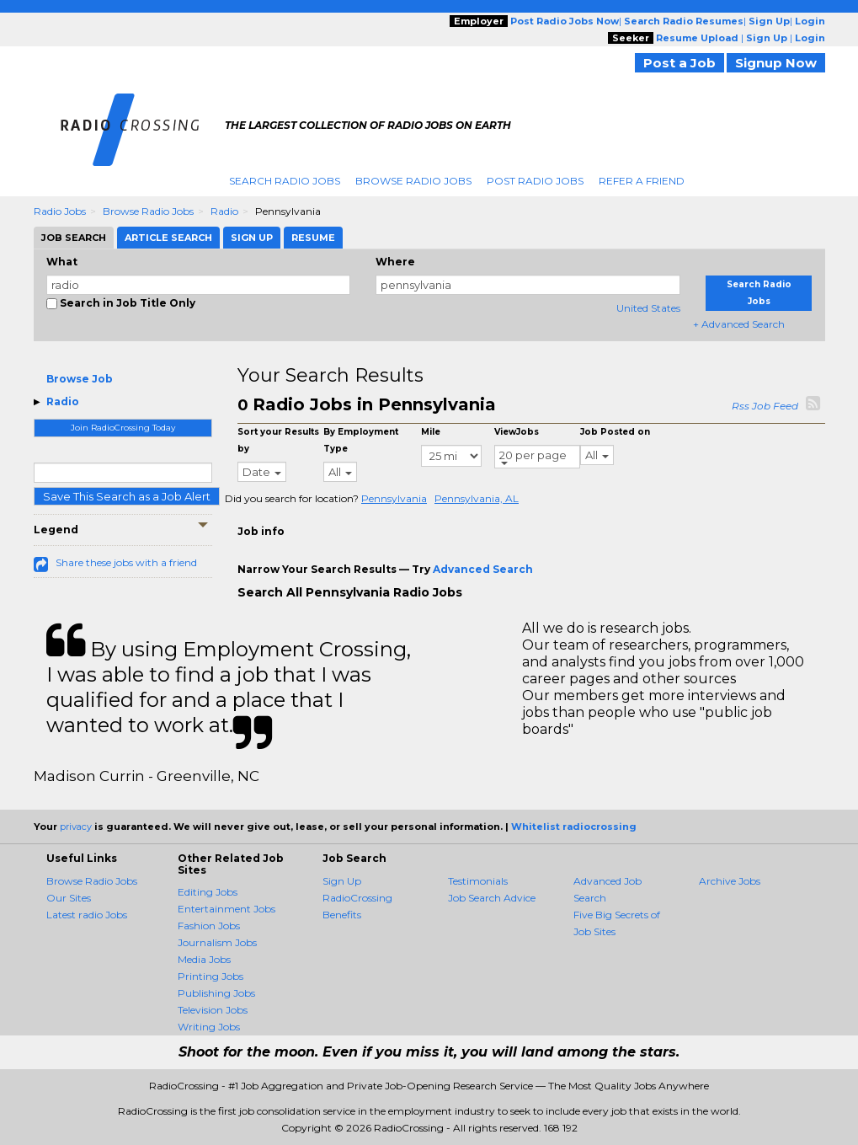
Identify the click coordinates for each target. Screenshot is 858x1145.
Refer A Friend (642, 180)
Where (395, 261)
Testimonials (478, 881)
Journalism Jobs (217, 942)
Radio (224, 211)
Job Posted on (615, 431)
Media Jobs (204, 959)
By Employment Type (360, 440)
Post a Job (679, 63)
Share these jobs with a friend (126, 562)
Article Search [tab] (168, 237)
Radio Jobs (60, 211)
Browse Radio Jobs (413, 180)
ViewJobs (516, 431)
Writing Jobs (209, 1026)
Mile (430, 431)
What (61, 261)
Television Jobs (213, 1009)
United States (648, 308)
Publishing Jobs (216, 993)
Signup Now (776, 63)
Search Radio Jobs (284, 180)
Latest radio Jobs (86, 914)
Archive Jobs (729, 881)
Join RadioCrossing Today (123, 427)
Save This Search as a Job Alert (127, 496)
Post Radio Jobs (535, 180)
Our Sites (68, 897)
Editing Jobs (207, 892)
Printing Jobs (210, 976)
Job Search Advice (492, 897)
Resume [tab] (313, 237)
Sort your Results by (278, 440)
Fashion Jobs (209, 925)
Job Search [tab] (73, 237)
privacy (76, 826)
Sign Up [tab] (252, 237)
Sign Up (341, 881)
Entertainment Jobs (226, 908)
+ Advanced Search (739, 324)
